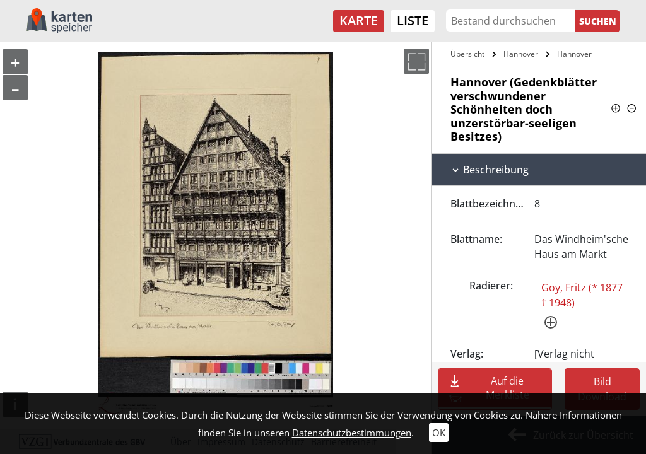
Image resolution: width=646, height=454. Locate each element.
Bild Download (602, 389)
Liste (412, 20)
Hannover (520, 54)
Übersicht (467, 54)
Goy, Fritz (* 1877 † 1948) (582, 295)
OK (438, 432)
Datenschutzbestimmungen (351, 432)
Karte (358, 20)
